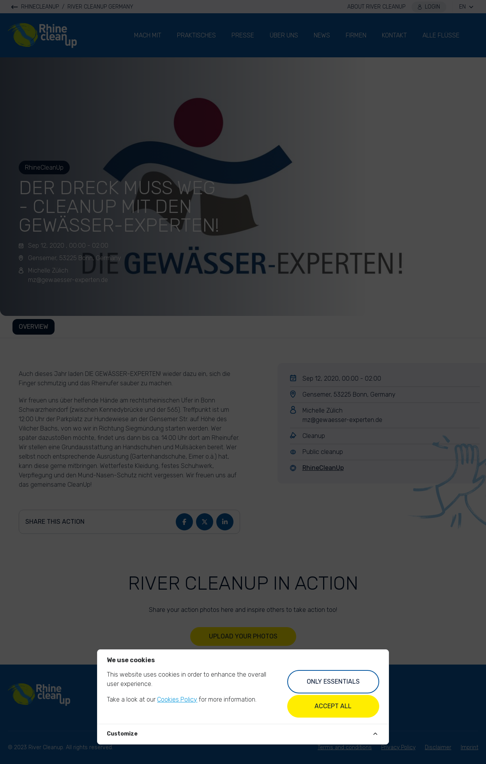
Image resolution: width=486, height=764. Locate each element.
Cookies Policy (177, 699)
